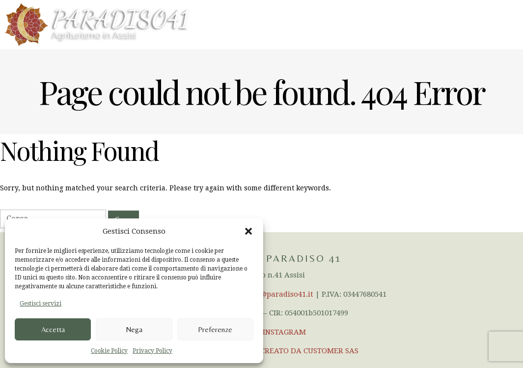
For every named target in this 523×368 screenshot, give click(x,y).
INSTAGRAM (284, 332)
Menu (503, 24)
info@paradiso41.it (279, 294)
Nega (134, 329)
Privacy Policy (152, 350)
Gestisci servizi (40, 303)
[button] (248, 231)
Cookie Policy (109, 350)
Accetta (53, 329)
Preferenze (215, 329)
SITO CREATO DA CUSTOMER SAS (300, 350)
